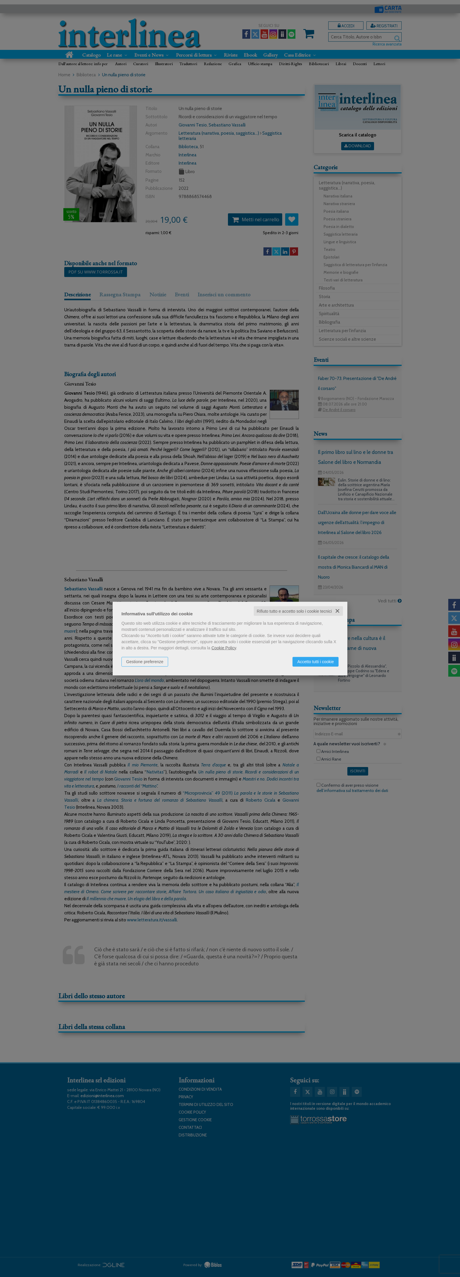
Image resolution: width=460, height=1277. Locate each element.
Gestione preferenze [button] (144, 661)
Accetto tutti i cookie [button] (315, 661)
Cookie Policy (224, 647)
